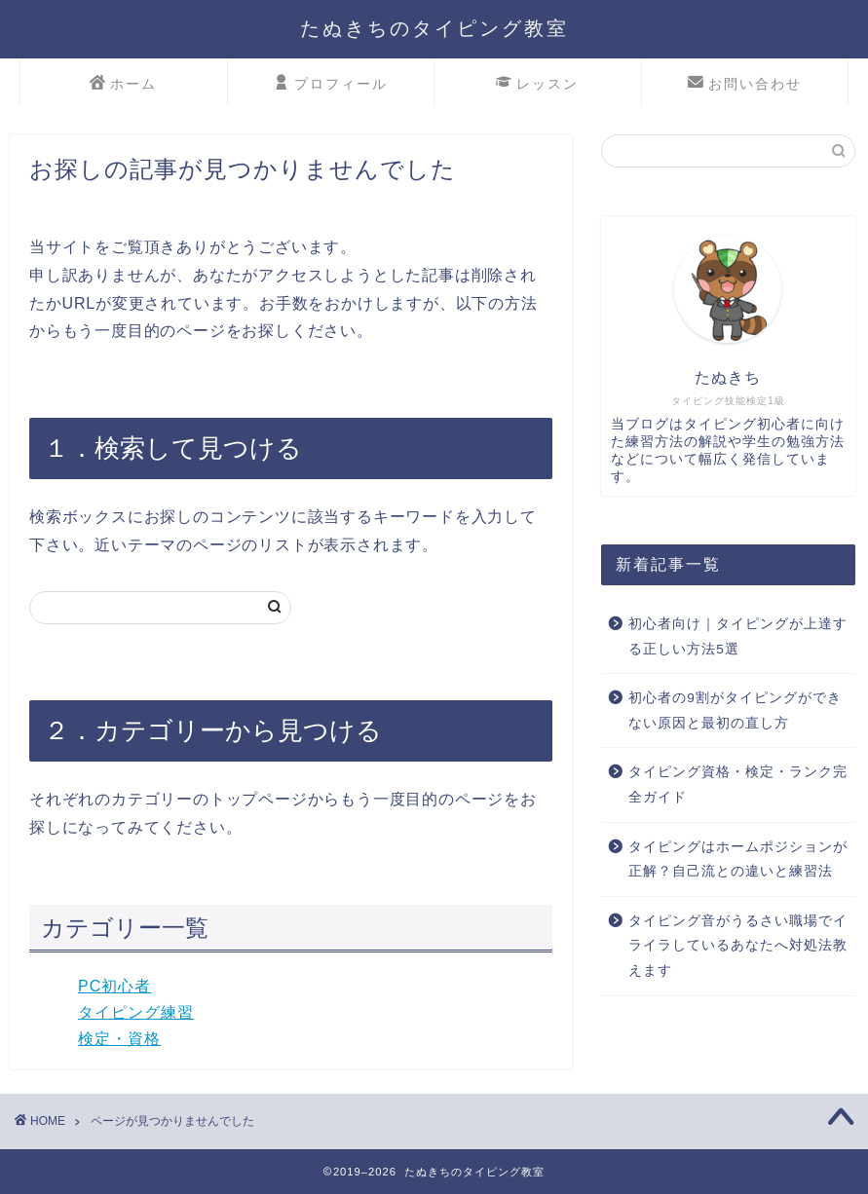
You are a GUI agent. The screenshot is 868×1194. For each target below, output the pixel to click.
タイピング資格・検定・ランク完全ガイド (738, 784)
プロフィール (331, 84)
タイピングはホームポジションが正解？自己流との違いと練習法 (738, 859)
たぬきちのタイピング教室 (434, 28)
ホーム (123, 84)
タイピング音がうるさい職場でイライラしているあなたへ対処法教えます (738, 946)
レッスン (537, 84)
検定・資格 (119, 1038)
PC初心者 (114, 986)
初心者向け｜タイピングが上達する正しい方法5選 (738, 636)
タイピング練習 (136, 1012)
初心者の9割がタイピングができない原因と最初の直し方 (735, 710)
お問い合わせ (745, 84)
